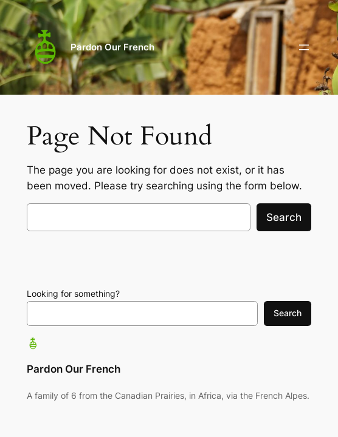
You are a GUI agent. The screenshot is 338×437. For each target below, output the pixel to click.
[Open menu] (304, 47)
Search (284, 217)
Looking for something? (73, 293)
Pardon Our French (112, 47)
